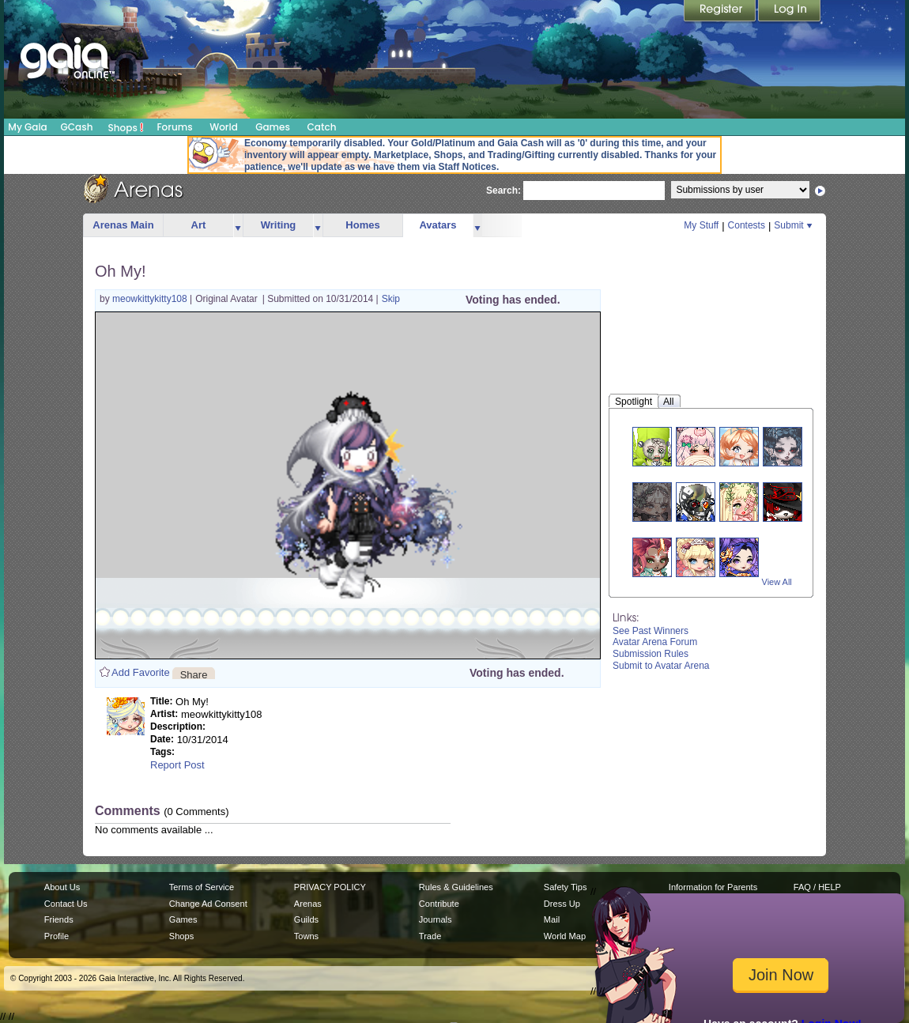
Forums (174, 127)
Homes (362, 225)
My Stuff (701, 225)
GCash (77, 127)
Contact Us (66, 903)
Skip (391, 298)
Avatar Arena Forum (655, 641)
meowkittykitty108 (151, 298)
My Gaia (27, 127)
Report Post (177, 765)
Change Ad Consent (208, 903)
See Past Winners (650, 630)
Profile (56, 936)
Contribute (439, 903)
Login (789, 12)
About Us (62, 887)
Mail (552, 919)
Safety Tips (565, 887)
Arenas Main (122, 225)
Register (721, 12)
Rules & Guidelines (456, 887)
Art (198, 225)
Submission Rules (650, 653)
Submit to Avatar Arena (661, 665)
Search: (503, 191)
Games (272, 127)
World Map (565, 936)
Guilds (306, 919)
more (238, 225)
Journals (435, 919)
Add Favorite (140, 672)
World (223, 127)
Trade (430, 936)
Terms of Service (201, 887)
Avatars (437, 225)
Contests (746, 225)
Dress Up (562, 903)
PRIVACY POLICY (330, 887)
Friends (59, 919)
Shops (126, 127)
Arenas (308, 903)
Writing (278, 225)
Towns (306, 936)
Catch (322, 127)
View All (777, 582)
